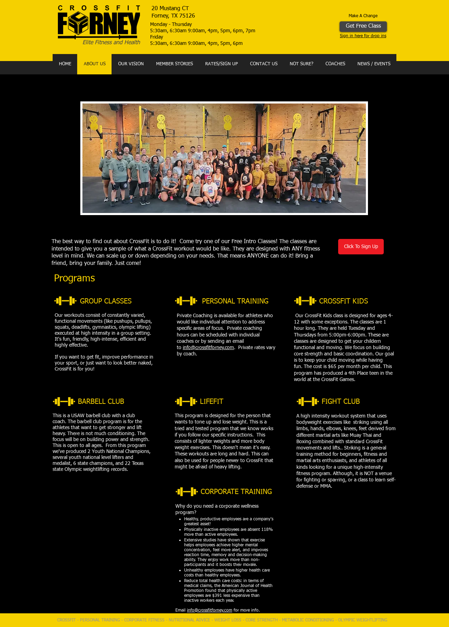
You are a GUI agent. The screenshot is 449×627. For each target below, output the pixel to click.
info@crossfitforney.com (208, 347)
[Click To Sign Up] (361, 246)
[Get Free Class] (363, 26)
